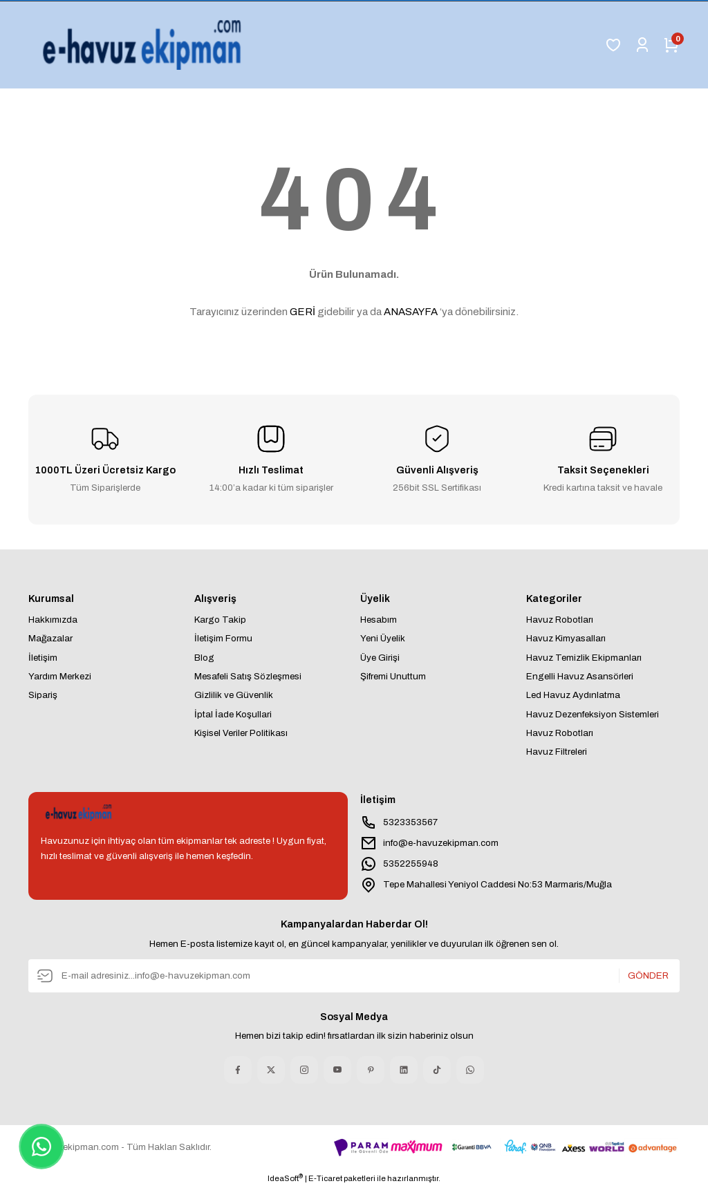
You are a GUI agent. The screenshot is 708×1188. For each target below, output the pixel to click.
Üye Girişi (380, 657)
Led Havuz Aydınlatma (573, 695)
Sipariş (42, 695)
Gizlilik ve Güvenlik (233, 695)
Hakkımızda (52, 619)
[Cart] (671, 45)
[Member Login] (642, 45)
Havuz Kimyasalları (566, 638)
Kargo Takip (220, 619)
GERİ (302, 311)
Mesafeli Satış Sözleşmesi (247, 676)
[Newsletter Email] (354, 975)
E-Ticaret (325, 1178)
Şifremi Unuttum (393, 676)
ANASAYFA (411, 311)
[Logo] (144, 44)
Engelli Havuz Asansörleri (579, 676)
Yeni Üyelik (382, 638)
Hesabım (378, 619)
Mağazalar (50, 638)
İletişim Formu (223, 638)
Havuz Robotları (559, 619)
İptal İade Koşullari (233, 714)
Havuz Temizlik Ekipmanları (584, 657)
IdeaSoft (285, 1177)
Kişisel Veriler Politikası (241, 733)
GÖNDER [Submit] (648, 975)
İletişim (42, 657)
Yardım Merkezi (59, 676)
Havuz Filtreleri (556, 751)
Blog (204, 657)
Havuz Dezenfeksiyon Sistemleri (592, 714)
